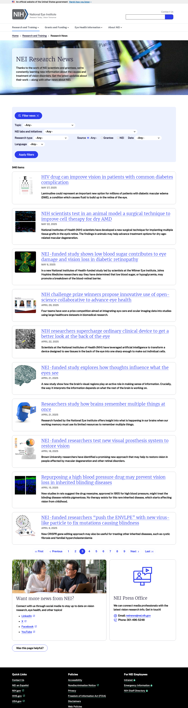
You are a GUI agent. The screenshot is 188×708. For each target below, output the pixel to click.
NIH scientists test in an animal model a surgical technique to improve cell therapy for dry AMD (105, 216)
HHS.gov (19, 696)
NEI (122, 137)
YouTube (28, 631)
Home (15, 35)
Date (131, 137)
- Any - (93, 137)
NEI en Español (20, 685)
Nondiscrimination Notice (84, 685)
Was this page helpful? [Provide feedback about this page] (29, 647)
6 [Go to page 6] (103, 551)
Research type (23, 137)
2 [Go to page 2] (75, 551)
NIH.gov (18, 690)
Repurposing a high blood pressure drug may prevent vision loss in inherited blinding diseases (103, 479)
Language (21, 144)
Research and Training (34, 35)
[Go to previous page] (55, 551)
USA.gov (18, 701)
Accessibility (75, 680)
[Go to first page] (38, 551)
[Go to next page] (135, 551)
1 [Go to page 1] (68, 551)
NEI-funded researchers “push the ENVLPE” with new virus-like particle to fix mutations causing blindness (105, 520)
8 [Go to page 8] (117, 551)
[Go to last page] (149, 551)
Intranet (130, 680)
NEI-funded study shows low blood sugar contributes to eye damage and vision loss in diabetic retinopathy (103, 256)
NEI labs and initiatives (28, 131)
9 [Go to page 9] (124, 551)
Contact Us (167, 12)
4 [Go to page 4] (89, 551)
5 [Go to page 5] (96, 551)
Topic (18, 125)
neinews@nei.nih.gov (138, 615)
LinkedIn (28, 615)
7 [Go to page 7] (110, 551)
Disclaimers (74, 701)
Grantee (108, 137)
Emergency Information (138, 685)
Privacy (72, 690)
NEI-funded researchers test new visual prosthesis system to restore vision (104, 443)
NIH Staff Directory (136, 690)
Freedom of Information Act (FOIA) (87, 696)
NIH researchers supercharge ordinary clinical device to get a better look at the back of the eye (105, 333)
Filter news (28, 115)
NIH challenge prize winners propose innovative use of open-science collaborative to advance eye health (105, 297)
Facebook (29, 626)
